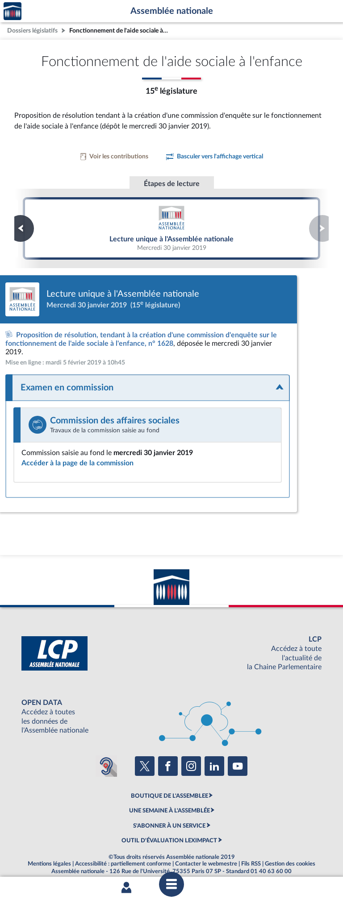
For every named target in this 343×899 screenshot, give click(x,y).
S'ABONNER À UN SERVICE (169, 817)
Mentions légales (49, 855)
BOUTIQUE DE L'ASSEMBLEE (169, 787)
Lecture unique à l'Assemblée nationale (171, 228)
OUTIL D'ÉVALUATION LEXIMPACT (169, 832)
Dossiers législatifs (32, 30)
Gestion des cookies (290, 855)
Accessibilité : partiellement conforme (123, 855)
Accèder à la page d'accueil (12, 11)
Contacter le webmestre (206, 855)
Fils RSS (251, 855)
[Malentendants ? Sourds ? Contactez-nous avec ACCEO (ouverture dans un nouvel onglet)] (106, 757)
